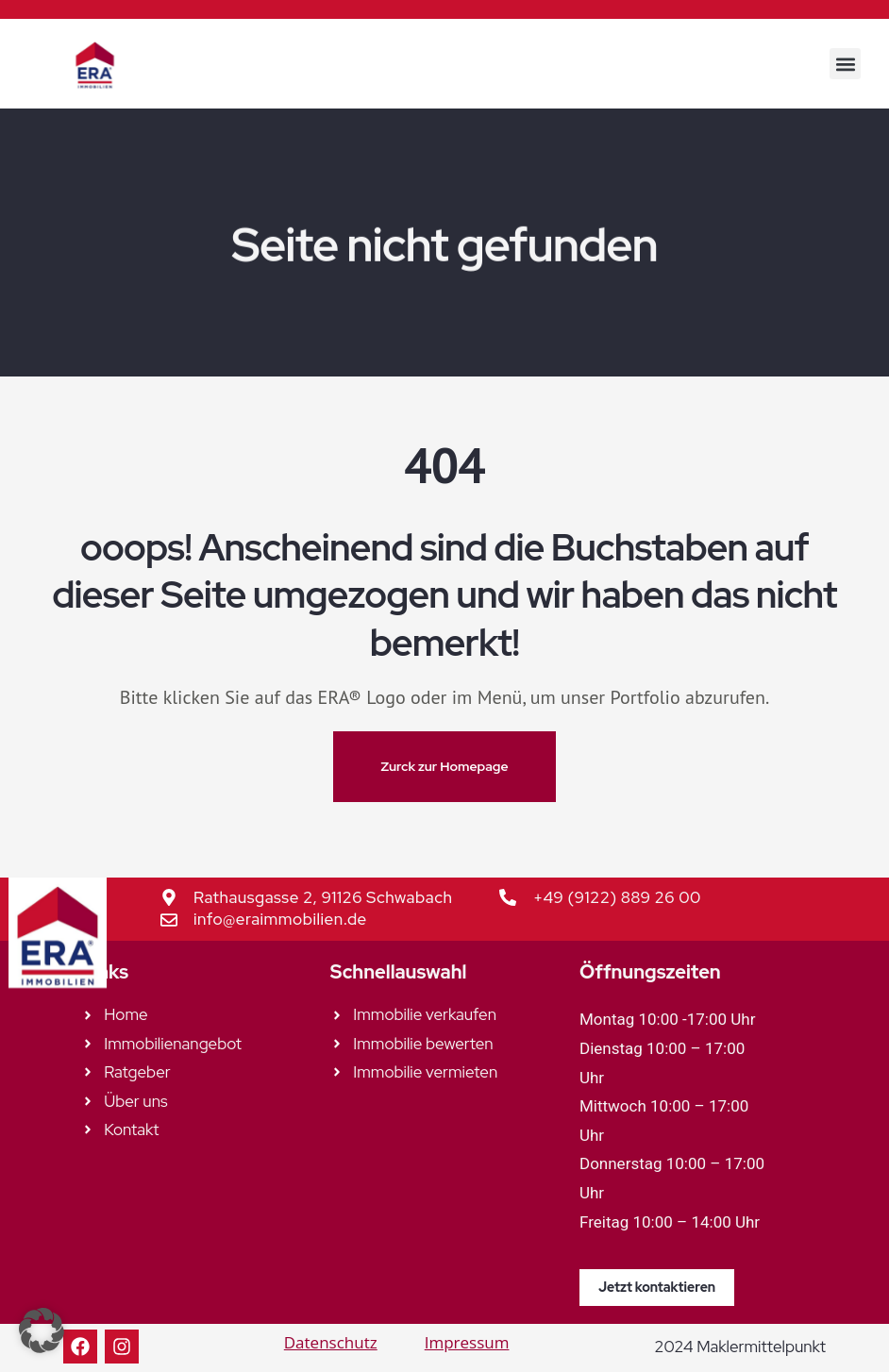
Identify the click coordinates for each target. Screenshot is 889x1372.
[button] (845, 63)
